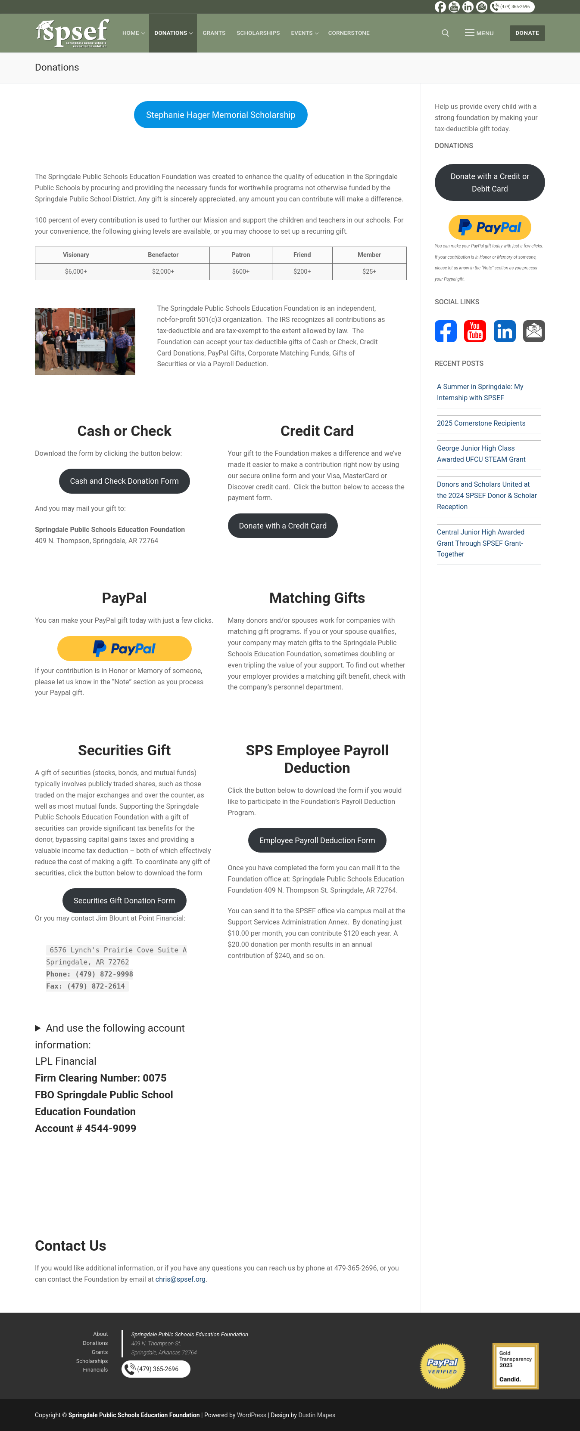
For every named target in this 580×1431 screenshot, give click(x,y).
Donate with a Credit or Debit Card (490, 182)
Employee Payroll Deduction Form (317, 840)
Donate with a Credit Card (283, 525)
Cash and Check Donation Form (124, 480)
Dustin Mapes (316, 1415)
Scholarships (92, 1361)
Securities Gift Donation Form (124, 900)
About (100, 1334)
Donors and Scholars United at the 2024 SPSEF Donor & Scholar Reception (487, 495)
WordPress (251, 1415)
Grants (100, 1352)
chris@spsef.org (181, 1279)
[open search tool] (445, 33)
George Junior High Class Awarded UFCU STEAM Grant (481, 454)
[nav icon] (479, 33)
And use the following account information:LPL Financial (110, 1078)
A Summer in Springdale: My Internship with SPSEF (480, 392)
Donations (95, 1343)
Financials (95, 1369)
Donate (527, 32)
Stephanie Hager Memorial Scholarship (220, 115)
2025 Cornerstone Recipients (481, 423)
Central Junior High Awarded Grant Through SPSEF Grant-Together (480, 543)
